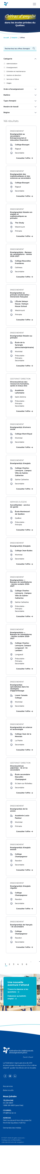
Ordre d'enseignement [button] (14, 89)
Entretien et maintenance (16, 71)
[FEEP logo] (18, 1052)
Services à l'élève (13, 79)
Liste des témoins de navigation (13, 1142)
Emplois (14, 38)
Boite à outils (8, 1090)
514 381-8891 (8, 1103)
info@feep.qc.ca (9, 1113)
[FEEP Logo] (6, 4)
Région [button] (7, 112)
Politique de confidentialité (11, 1140)
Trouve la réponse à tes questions (18, 990)
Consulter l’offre (24, 158)
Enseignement (12, 67)
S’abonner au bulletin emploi (17, 997)
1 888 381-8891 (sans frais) (13, 1105)
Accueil (6, 38)
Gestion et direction (14, 75)
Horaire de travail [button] (11, 107)
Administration (12, 64)
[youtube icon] (10, 1076)
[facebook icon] (5, 1076)
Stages (9, 83)
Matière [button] (7, 95)
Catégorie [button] (8, 59)
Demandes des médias (12, 1128)
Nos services (8, 1086)
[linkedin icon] (15, 1076)
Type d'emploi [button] (10, 101)
